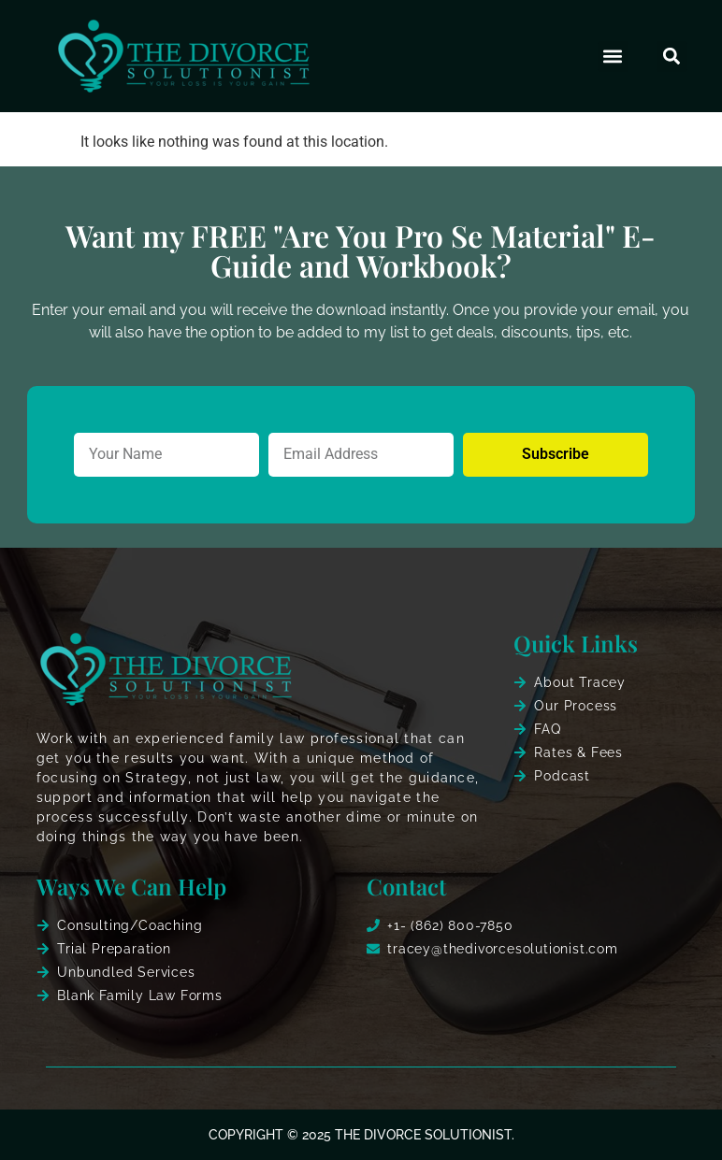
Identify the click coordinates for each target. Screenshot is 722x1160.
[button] (613, 56)
